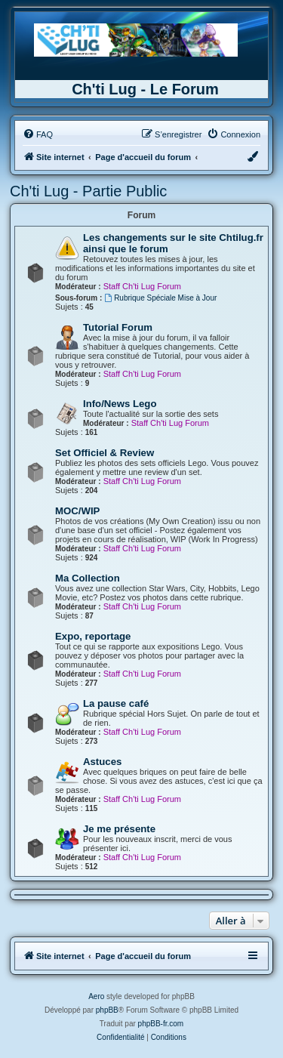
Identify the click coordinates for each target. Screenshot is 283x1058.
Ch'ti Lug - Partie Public (88, 191)
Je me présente (119, 828)
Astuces (102, 761)
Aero (96, 996)
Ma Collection (87, 578)
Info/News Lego (119, 403)
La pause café (116, 703)
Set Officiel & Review (104, 452)
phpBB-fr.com (161, 1023)
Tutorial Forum (117, 327)
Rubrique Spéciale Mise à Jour (160, 298)
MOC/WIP (77, 511)
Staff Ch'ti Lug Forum (142, 286)
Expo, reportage (93, 636)
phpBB (107, 1010)
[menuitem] (38, 134)
